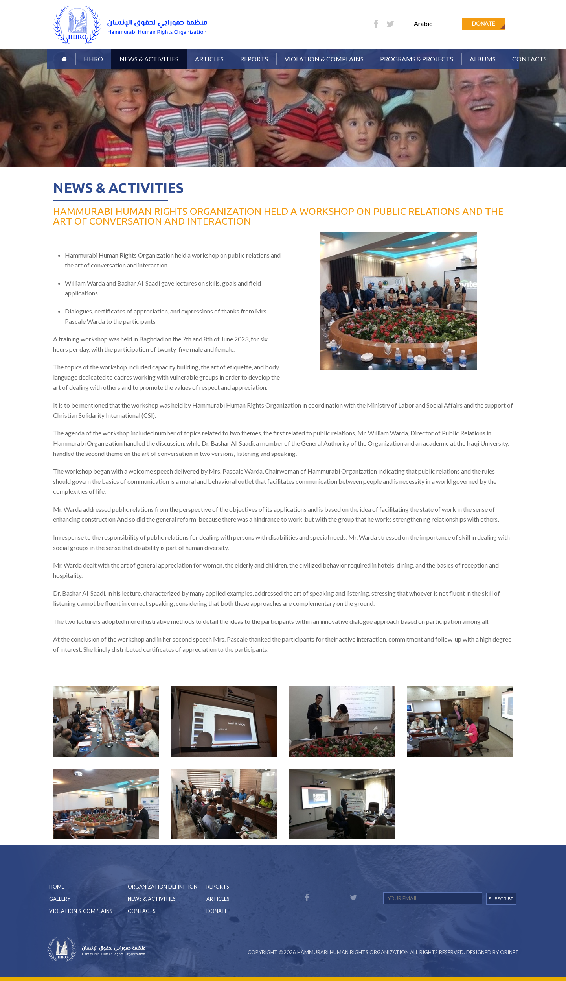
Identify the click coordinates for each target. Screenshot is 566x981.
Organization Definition (162, 886)
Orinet (509, 952)
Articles (209, 59)
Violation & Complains (324, 59)
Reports (217, 886)
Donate (483, 23)
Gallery (59, 899)
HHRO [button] (93, 59)
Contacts (529, 59)
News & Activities (148, 59)
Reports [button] (254, 59)
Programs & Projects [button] (416, 59)
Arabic (423, 23)
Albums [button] (483, 59)
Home (56, 886)
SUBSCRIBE (501, 898)
